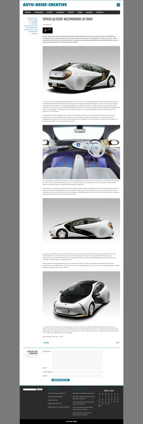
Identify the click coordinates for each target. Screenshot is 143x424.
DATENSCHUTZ (99, 12)
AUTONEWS (28, 12)
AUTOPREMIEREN (39, 12)
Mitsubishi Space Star (88, 393)
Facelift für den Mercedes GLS (56, 393)
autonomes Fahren (29, 25)
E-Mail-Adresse (48, 372)
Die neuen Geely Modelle (55, 396)
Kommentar (47, 352)
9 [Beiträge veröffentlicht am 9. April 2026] (108, 398)
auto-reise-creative (45, 4)
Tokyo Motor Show (29, 29)
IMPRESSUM (89, 12)
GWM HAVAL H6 (52, 400)
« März (99, 405)
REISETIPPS (71, 12)
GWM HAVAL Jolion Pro (54, 403)
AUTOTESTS (50, 12)
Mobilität (31, 27)
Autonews (34, 23)
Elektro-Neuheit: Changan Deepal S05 (59, 407)
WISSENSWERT (60, 12)
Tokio (35, 27)
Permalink (35, 33)
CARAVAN (80, 12)
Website (45, 376)
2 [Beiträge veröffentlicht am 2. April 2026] (108, 396)
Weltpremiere (34, 31)
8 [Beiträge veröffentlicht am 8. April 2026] (105, 398)
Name (45, 368)
